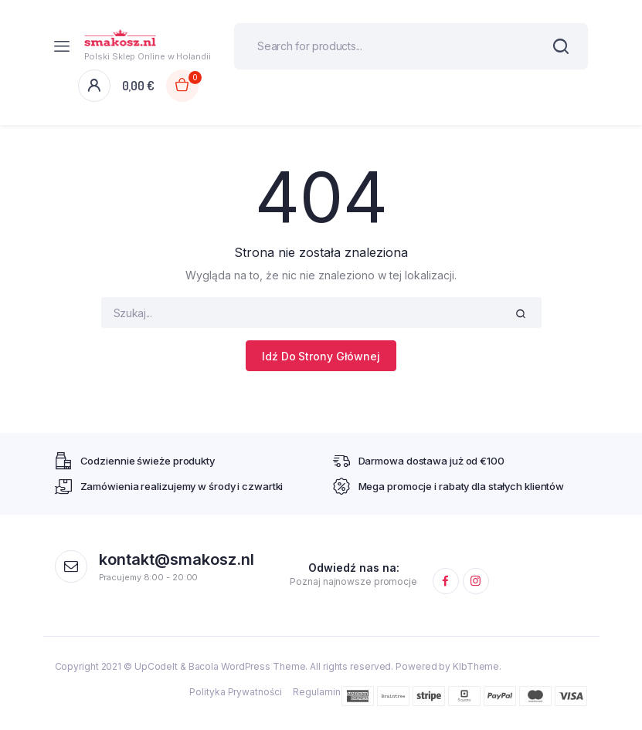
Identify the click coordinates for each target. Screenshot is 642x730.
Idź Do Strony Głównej (321, 356)
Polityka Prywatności (235, 692)
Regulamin (316, 692)
